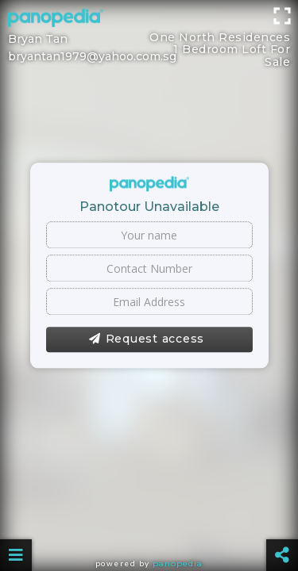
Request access (146, 339)
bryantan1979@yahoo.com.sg (92, 56)
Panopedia (178, 563)
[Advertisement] (149, 20)
